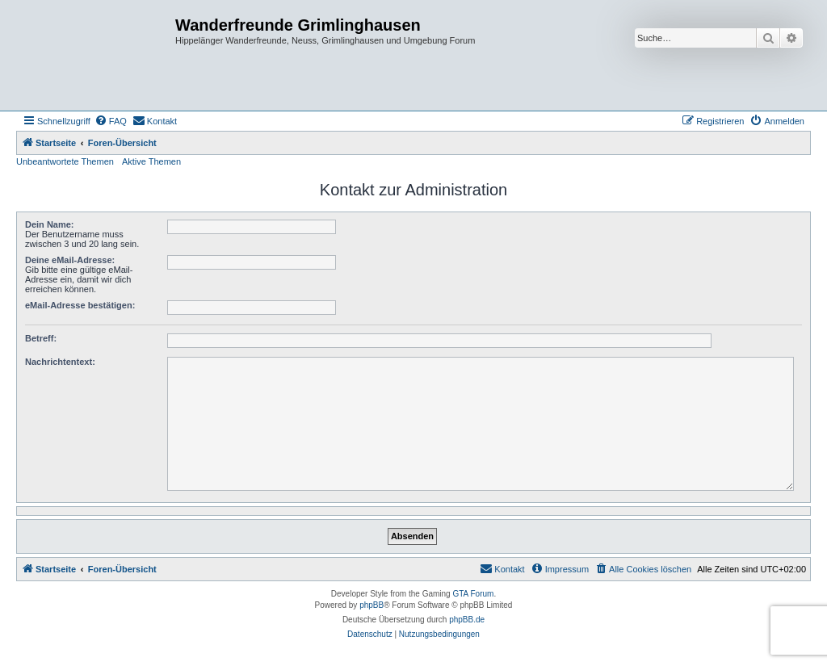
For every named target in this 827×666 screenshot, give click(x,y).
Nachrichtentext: (60, 362)
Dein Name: (49, 224)
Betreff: (41, 338)
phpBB (371, 605)
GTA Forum (472, 593)
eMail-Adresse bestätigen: (80, 305)
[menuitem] (110, 121)
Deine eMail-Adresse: (70, 260)
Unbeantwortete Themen (65, 161)
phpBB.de (467, 619)
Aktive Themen (151, 161)
